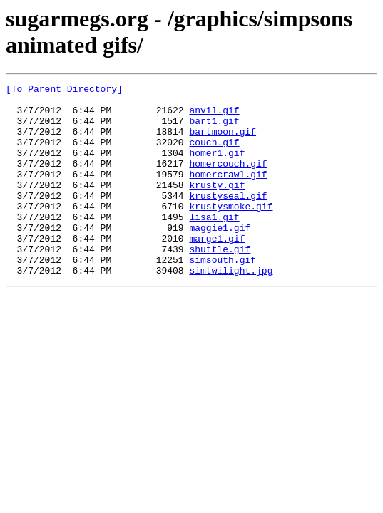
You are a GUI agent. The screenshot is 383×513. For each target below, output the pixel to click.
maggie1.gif (219, 257)
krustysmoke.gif (230, 231)
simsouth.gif (222, 295)
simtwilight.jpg (230, 308)
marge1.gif (217, 270)
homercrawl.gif (228, 193)
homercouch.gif (228, 180)
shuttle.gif (219, 282)
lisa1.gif (214, 244)
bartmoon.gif (222, 141)
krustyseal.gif (228, 218)
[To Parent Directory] (64, 90)
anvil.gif (214, 116)
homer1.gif (217, 167)
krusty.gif (217, 206)
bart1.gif (214, 129)
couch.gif (214, 154)
